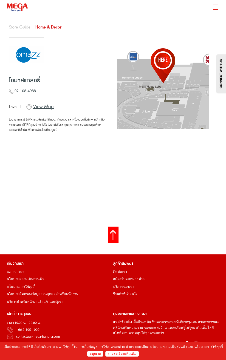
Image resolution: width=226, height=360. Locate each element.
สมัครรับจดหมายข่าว (128, 279)
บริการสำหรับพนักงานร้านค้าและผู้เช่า (35, 302)
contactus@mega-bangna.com (38, 337)
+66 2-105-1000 (28, 330)
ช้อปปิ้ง (126, 322)
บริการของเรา (123, 287)
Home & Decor (48, 27)
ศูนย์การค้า (121, 314)
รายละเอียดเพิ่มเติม (122, 354)
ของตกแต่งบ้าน (155, 328)
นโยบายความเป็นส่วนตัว (25, 279)
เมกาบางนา (15, 272)
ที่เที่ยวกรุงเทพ (186, 322)
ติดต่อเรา (120, 272)
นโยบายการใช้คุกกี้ (21, 287)
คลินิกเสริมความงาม (128, 328)
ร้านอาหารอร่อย (164, 322)
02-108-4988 (22, 91)
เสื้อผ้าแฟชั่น (142, 322)
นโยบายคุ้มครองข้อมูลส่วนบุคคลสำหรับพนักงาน (42, 294)
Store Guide (19, 27)
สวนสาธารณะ (208, 322)
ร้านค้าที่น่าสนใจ (125, 294)
